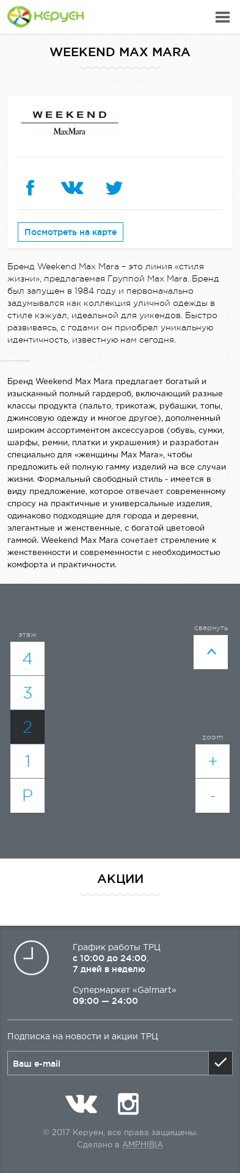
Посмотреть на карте (70, 232)
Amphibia (142, 1145)
